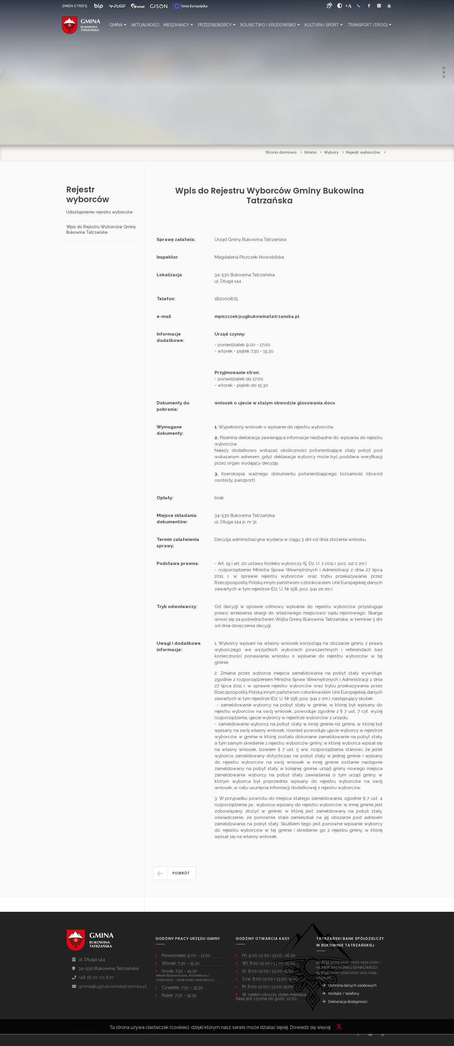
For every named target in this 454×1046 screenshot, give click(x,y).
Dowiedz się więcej (310, 1027)
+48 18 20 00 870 (96, 977)
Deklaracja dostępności (347, 1001)
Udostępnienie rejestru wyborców (99, 212)
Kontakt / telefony (343, 993)
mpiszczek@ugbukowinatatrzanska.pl (257, 316)
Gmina (117, 25)
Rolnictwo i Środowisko (270, 25)
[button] (174, 873)
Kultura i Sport (324, 25)
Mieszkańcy (178, 25)
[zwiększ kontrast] (339, 5)
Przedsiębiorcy (216, 25)
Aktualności (145, 25)
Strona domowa (281, 152)
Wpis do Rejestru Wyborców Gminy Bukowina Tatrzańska (101, 229)
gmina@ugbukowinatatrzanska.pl (112, 986)
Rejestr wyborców (363, 152)
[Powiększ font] (348, 5)
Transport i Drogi (369, 25)
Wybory (331, 152)
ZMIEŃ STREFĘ (74, 6)
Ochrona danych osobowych (352, 985)
